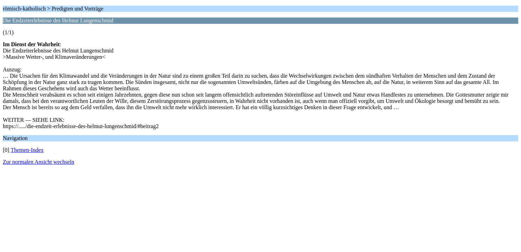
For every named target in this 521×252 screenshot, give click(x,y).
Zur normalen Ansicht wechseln (38, 162)
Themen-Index (26, 150)
